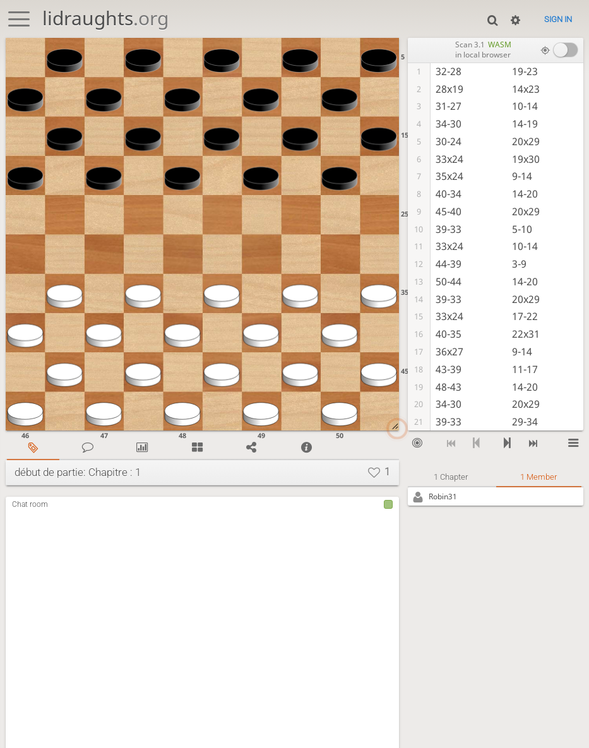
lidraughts (105, 18)
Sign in (558, 19)
